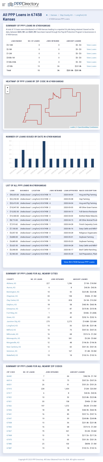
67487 (9, 448)
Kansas (54, 15)
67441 (9, 414)
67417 (9, 393)
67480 (9, 444)
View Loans (91, 45)
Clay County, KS (66, 15)
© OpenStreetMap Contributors (87, 127)
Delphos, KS (12, 304)
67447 (9, 418)
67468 (9, 435)
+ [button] (7, 88)
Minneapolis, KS (13, 338)
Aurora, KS (11, 287)
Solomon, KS (12, 351)
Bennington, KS (13, 292)
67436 (9, 410)
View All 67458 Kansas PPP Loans (79, 262)
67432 (9, 406)
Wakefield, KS (12, 355)
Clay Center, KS (13, 300)
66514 (9, 380)
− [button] (7, 91)
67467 (9, 431)
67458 (9, 423)
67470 (9, 439)
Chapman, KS (12, 296)
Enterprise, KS (12, 309)
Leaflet (72, 127)
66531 (9, 384)
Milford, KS (11, 330)
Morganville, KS (13, 342)
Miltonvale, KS (12, 334)
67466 (9, 427)
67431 (9, 401)
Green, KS (11, 317)
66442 (9, 376)
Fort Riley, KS (12, 313)
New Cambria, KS (14, 347)
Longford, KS (81, 15)
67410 (9, 389)
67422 (9, 397)
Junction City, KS (13, 321)
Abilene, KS (11, 283)
